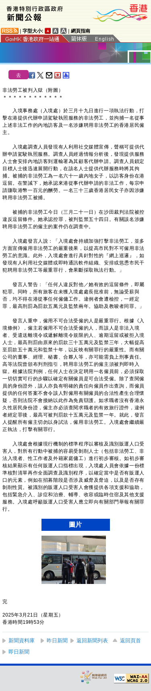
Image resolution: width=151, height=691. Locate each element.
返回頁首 (130, 640)
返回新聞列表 (92, 640)
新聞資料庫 (21, 640)
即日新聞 (18, 652)
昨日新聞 (57, 640)
